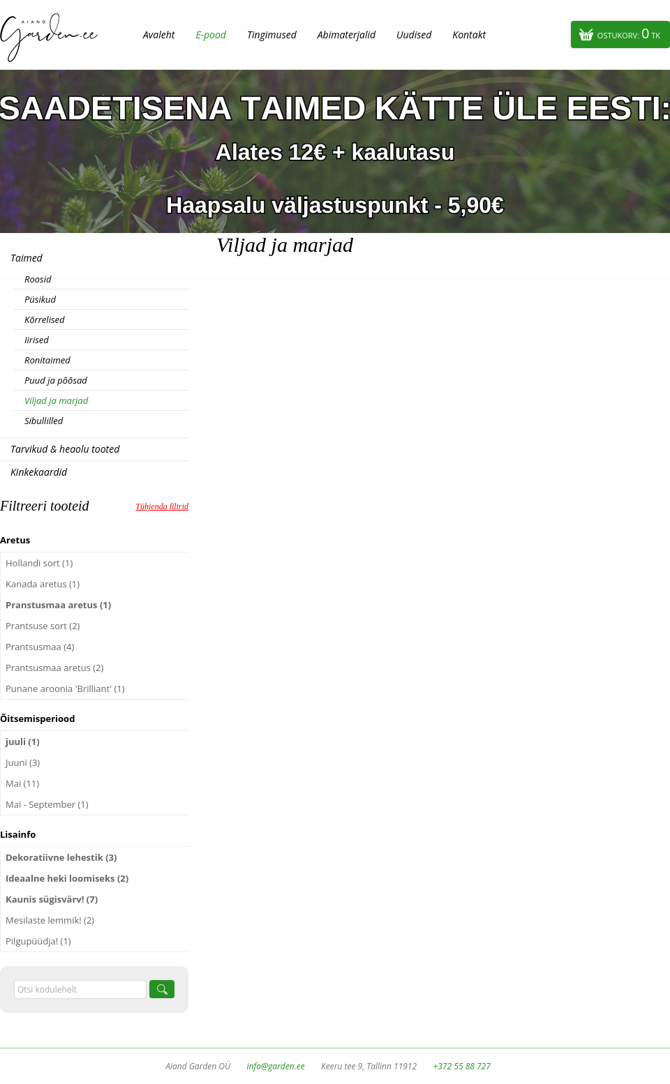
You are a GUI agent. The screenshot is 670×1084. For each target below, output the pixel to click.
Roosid (37, 279)
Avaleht (158, 34)
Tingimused (272, 34)
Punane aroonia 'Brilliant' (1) (65, 688)
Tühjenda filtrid (161, 506)
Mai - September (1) (47, 804)
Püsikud (40, 299)
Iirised (36, 339)
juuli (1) (23, 741)
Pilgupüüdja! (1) (38, 941)
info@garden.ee (276, 1066)
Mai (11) (22, 783)
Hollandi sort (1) (39, 563)
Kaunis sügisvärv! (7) (52, 899)
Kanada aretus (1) (43, 584)
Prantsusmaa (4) (40, 646)
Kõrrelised (44, 319)
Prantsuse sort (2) (43, 625)
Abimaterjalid (346, 34)
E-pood (210, 34)
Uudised (413, 34)
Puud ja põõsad (55, 380)
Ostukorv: (628, 33)
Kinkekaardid (38, 472)
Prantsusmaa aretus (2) (54, 667)
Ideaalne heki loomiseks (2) (67, 878)
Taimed (26, 257)
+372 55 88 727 (461, 1066)
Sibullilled (43, 420)
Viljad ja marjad (56, 400)
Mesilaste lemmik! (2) (50, 920)
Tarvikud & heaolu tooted (64, 449)
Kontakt (469, 34)
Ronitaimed (47, 360)
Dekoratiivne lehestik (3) (61, 857)
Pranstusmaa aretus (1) (58, 605)
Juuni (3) (23, 762)
